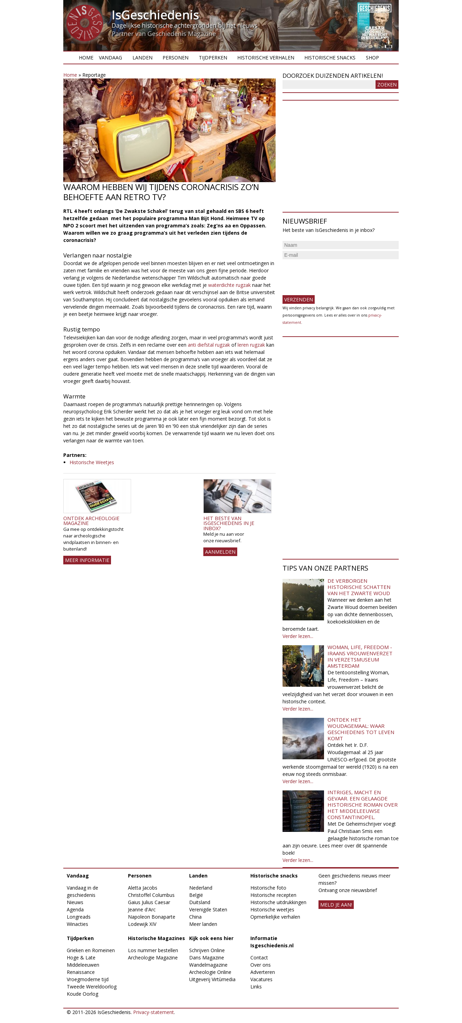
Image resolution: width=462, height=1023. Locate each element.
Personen (175, 57)
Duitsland (199, 902)
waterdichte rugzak (229, 285)
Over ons (260, 964)
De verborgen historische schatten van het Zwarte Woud (358, 587)
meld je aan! (336, 904)
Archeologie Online (210, 972)
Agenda (75, 909)
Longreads (79, 916)
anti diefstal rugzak (209, 344)
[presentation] (335, 274)
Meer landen (203, 924)
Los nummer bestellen (153, 950)
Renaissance (81, 972)
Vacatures (261, 979)
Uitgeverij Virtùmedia (212, 979)
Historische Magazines (156, 938)
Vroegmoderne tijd (88, 979)
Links (256, 986)
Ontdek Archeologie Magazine (91, 520)
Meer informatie (87, 560)
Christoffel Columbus (151, 895)
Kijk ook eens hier (211, 938)
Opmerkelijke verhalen (275, 916)
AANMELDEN (220, 551)
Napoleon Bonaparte (151, 916)
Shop (372, 57)
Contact (259, 957)
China (195, 916)
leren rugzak (251, 344)
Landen (142, 57)
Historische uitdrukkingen (278, 902)
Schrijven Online (207, 950)
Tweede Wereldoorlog (92, 986)
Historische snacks (329, 57)
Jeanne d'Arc (142, 909)
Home (86, 57)
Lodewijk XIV (142, 924)
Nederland (200, 887)
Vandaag (110, 57)
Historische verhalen (265, 57)
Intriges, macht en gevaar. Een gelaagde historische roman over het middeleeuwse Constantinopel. (362, 804)
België (196, 895)
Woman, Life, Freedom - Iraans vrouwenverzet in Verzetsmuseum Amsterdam (359, 656)
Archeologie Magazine (153, 957)
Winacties (77, 924)
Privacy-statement (153, 1012)
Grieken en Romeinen (91, 950)
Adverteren (262, 972)
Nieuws (75, 902)
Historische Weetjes (92, 462)
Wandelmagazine (208, 964)
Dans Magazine (206, 957)
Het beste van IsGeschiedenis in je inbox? (228, 523)
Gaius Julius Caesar (149, 902)
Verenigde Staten (208, 909)
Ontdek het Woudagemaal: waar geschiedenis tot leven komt (360, 729)
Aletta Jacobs (142, 887)
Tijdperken (213, 57)
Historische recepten (273, 895)
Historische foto (268, 887)
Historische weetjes (272, 909)
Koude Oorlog (82, 994)
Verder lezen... (298, 636)
